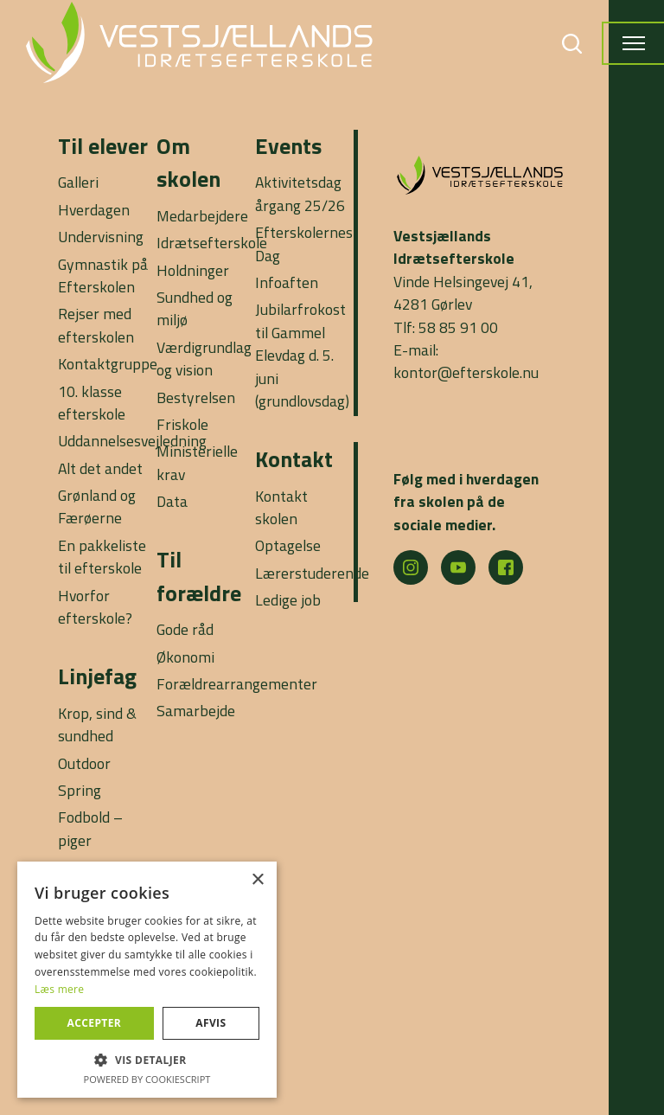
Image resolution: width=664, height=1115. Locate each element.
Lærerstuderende (312, 573)
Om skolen (188, 162)
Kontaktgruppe (107, 363)
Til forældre (198, 575)
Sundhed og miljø (194, 308)
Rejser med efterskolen (96, 325)
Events (288, 146)
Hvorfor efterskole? (95, 607)
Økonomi (185, 657)
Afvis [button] (210, 1023)
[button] (147, 1059)
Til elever (103, 146)
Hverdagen (94, 209)
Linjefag (97, 676)
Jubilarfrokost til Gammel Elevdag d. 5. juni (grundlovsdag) (302, 355)
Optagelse (288, 545)
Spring (79, 790)
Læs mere (59, 989)
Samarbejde (195, 710)
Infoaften (286, 282)
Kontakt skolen (281, 507)
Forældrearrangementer (236, 683)
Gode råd (185, 629)
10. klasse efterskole (91, 403)
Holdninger (192, 270)
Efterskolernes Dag (304, 243)
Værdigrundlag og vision (204, 358)
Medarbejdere (202, 215)
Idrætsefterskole (211, 242)
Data (172, 501)
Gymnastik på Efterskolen (103, 275)
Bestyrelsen (195, 397)
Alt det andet (100, 468)
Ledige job (288, 600)
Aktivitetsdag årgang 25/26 (300, 193)
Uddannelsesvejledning (132, 440)
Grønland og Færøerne (97, 506)
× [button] (257, 880)
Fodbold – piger (90, 828)
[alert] (147, 980)
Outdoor (84, 763)
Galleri (78, 182)
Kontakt (294, 459)
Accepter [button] (94, 1023)
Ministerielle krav (197, 462)
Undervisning (101, 236)
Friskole (182, 424)
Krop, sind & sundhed (97, 724)
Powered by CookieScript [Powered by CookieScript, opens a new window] (147, 1079)
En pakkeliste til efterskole (102, 557)
